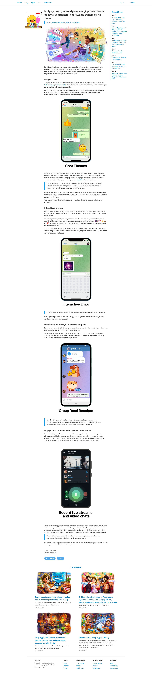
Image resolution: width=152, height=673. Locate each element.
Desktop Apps (97, 660)
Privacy (66, 666)
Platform (113, 660)
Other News (76, 567)
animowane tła (61, 85)
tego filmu (80, 180)
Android (78, 666)
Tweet (60, 558)
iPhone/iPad (80, 663)
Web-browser (97, 668)
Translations (114, 666)
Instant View (114, 668)
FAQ (26, 2)
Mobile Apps (80, 660)
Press (65, 668)
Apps (33, 2)
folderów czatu (49, 85)
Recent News (117, 12)
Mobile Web (80, 668)
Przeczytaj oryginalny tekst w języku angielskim (63, 22)
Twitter (131, 2)
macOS (95, 666)
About (66, 660)
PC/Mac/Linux (97, 663)
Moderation (48, 2)
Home (19, 2)
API (39, 2)
